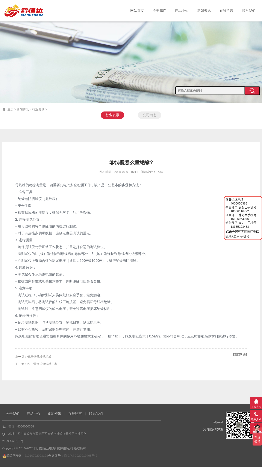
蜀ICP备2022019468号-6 (80, 456)
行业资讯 (38, 109)
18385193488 (239, 226)
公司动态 (149, 115)
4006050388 (238, 203)
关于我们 (159, 10)
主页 (11, 109)
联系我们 (249, 10)
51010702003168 (36, 456)
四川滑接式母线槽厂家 (42, 364)
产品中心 (182, 10)
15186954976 (239, 219)
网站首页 (137, 10)
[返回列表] (240, 355)
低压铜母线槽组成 (39, 357)
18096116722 (239, 211)
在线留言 (226, 10)
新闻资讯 (204, 10)
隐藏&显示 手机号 (237, 236)
